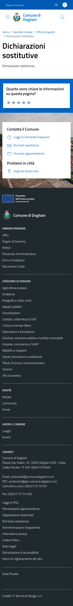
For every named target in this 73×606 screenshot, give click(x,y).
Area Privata (10, 573)
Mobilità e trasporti (14, 350)
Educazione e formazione (18, 331)
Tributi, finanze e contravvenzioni (23, 363)
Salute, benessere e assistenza (22, 356)
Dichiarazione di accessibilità (20, 552)
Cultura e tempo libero (16, 325)
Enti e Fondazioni (13, 260)
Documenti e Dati (13, 266)
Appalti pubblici (12, 306)
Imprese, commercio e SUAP (20, 344)
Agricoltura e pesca (14, 288)
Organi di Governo (14, 241)
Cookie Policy (10, 540)
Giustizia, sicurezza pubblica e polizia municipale (32, 338)
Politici (6, 247)
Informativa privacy (14, 533)
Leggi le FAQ (10, 502)
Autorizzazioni (11, 313)
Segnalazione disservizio (17, 515)
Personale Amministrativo (19, 254)
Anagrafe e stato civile (16, 300)
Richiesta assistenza (15, 521)
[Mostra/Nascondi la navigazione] (7, 17)
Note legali (9, 546)
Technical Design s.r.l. (28, 595)
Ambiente (8, 294)
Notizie (6, 397)
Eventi (6, 437)
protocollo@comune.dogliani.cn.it (32, 476)
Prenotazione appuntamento (21, 508)
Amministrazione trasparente (21, 527)
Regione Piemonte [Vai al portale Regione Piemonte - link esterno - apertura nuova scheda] (15, 5)
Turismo (7, 369)
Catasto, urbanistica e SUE (19, 319)
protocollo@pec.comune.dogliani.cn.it (33, 481)
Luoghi (6, 431)
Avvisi (6, 409)
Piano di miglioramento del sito (22, 558)
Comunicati (9, 403)
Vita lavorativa (11, 375)
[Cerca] (62, 17)
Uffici (5, 235)
